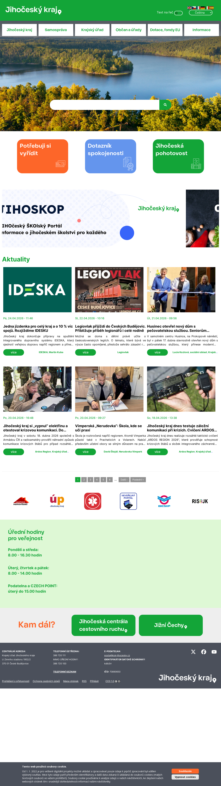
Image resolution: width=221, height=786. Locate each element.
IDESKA (43, 352)
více (14, 352)
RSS (84, 681)
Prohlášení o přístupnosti (15, 681)
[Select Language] (200, 12)
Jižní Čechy (171, 625)
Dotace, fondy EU (165, 30)
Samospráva (56, 30)
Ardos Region (43, 451)
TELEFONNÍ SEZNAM (64, 671)
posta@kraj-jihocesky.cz (117, 655)
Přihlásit (94, 681)
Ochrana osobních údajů (46, 681)
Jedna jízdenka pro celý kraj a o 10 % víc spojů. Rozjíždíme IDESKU (38, 328)
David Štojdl (111, 451)
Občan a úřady (129, 30)
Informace (202, 30)
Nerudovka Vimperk (130, 451)
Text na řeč (165, 12)
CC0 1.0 (109, 681)
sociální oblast (198, 352)
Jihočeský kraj (19, 30)
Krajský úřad (92, 30)
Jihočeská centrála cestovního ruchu (103, 625)
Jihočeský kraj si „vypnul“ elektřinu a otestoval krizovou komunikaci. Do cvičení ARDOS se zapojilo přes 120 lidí (37, 430)
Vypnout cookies (185, 777)
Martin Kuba (56, 352)
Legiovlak (123, 352)
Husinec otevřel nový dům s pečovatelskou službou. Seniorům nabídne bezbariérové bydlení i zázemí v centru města (182, 332)
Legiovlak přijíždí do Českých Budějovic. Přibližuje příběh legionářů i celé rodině (110, 328)
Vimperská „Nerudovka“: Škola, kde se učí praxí (108, 428)
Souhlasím (185, 771)
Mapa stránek (71, 681)
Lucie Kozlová (181, 352)
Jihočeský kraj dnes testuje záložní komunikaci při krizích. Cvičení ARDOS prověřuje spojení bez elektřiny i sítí (180, 430)
